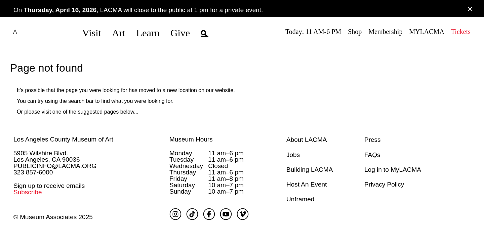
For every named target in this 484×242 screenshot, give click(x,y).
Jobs (293, 154)
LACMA (31, 33)
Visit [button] (91, 32)
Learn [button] (148, 32)
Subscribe (27, 191)
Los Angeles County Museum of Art (63, 139)
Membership (385, 31)
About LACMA (306, 139)
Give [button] (180, 32)
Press (372, 139)
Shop (355, 31)
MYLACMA (426, 31)
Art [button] (118, 32)
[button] (204, 33)
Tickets (461, 31)
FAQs (372, 154)
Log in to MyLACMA (392, 168)
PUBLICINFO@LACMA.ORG (54, 165)
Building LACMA (309, 168)
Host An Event (306, 184)
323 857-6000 (33, 171)
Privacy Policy (384, 184)
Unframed (300, 198)
